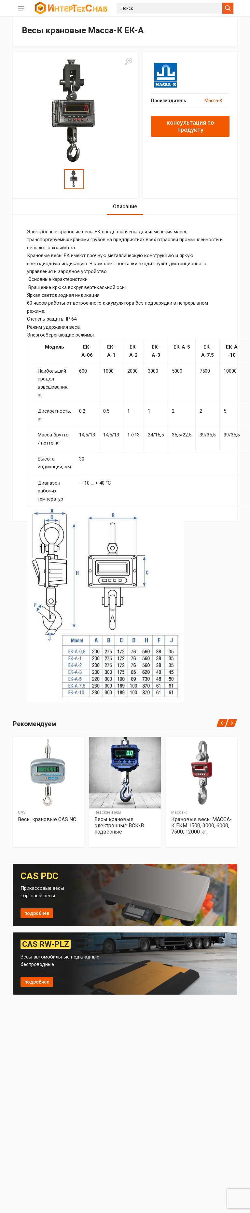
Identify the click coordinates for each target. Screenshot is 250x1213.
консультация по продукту (190, 126)
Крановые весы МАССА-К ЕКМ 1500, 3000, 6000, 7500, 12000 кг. (201, 825)
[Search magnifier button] (227, 8)
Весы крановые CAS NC (47, 819)
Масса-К (213, 100)
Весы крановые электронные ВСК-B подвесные (119, 825)
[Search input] (171, 8)
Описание (125, 206)
